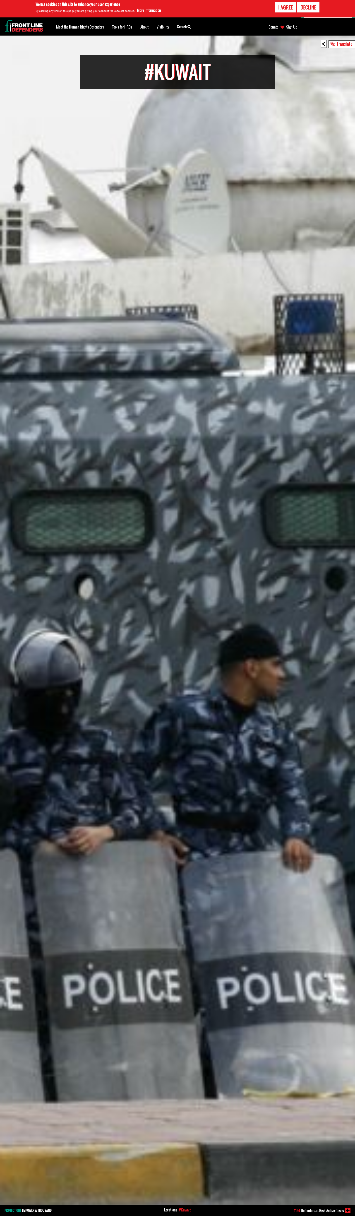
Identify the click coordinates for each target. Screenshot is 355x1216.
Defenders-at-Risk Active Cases (319, 1210)
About (144, 27)
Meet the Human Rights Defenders (80, 27)
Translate (345, 44)
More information (149, 10)
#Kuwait (185, 1210)
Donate (273, 27)
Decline (308, 7)
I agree (285, 7)
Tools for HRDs (122, 27)
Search (184, 26)
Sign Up (291, 27)
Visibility (163, 27)
